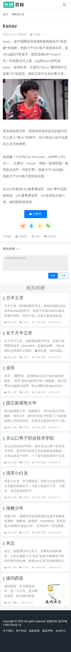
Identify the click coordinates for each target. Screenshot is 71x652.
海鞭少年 (14, 508)
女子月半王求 (19, 333)
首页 (5, 14)
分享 (35, 236)
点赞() (35, 214)
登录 (53, 275)
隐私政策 (34, 630)
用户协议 (21, 630)
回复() (50, 236)
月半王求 (14, 297)
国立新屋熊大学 (21, 403)
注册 (63, 275)
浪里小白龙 (17, 473)
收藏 (8, 236)
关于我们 (8, 630)
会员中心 (60, 630)
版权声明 (47, 630)
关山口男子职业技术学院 (30, 438)
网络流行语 (18, 14)
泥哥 (10, 368)
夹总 (10, 543)
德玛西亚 (14, 578)
